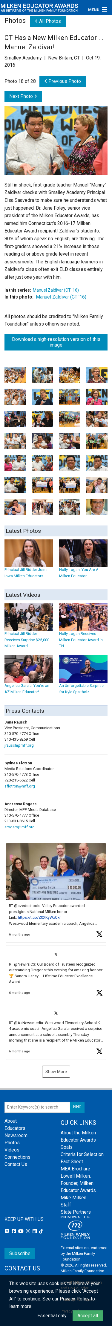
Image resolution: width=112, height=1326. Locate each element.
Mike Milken (73, 1197)
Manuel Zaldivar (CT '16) (56, 290)
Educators (14, 1128)
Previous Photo (62, 81)
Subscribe (19, 1253)
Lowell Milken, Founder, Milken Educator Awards (78, 1183)
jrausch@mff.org (19, 745)
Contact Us (15, 1164)
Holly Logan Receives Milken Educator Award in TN (83, 631)
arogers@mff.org (19, 827)
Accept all (87, 1315)
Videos (11, 1150)
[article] (56, 893)
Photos (12, 1142)
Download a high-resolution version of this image (56, 342)
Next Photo (23, 96)
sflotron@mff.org (19, 786)
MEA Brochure (75, 1169)
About (10, 1121)
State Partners (76, 1212)
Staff (66, 1205)
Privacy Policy (75, 1299)
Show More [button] (56, 1071)
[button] (56, 892)
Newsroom (15, 1135)
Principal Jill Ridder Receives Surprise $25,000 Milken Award (28, 631)
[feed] (56, 951)
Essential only (52, 1315)
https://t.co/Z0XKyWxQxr (39, 917)
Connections (17, 1157)
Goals (67, 1147)
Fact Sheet (72, 1161)
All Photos (48, 21)
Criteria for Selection (82, 1154)
